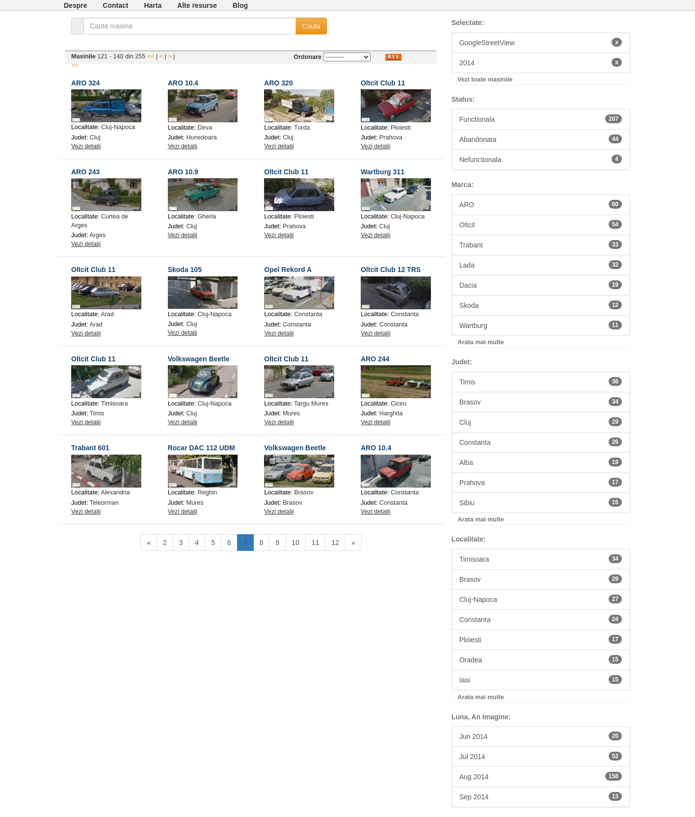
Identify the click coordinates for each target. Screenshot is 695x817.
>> (75, 65)
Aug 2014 (540, 776)
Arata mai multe (480, 342)
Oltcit (540, 224)
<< (151, 56)
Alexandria (115, 492)
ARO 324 (85, 83)
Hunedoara (201, 137)
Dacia (540, 284)
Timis (97, 413)
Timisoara (114, 403)
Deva (205, 127)
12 (335, 542)
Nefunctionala (540, 159)
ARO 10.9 (183, 172)
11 (316, 542)
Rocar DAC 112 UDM (201, 448)
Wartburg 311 (382, 172)
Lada (540, 264)
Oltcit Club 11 (383, 83)
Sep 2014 (540, 796)
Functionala (540, 118)
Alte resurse (197, 5)
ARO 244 (375, 359)
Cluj (95, 137)
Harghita (391, 413)
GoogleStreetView (540, 42)
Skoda (540, 304)
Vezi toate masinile (484, 79)
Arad (107, 314)
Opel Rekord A (288, 269)
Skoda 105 (185, 269)
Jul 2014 (540, 756)
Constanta (308, 314)
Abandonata (540, 139)
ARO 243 (85, 172)
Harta (152, 5)
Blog (240, 5)
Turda (302, 127)
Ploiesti (401, 127)
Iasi (540, 679)
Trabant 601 (90, 448)
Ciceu (398, 403)
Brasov (303, 492)
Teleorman (104, 502)
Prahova (390, 137)
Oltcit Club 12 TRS (391, 269)
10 (295, 542)
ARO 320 (278, 83)
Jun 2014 (540, 736)
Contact (115, 5)
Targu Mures (311, 403)
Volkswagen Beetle (199, 359)
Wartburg (540, 325)
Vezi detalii (86, 146)
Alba (540, 462)
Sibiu (540, 502)
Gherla (207, 216)
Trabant (540, 244)
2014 (540, 62)
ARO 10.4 (183, 83)
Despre (75, 5)
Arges (97, 235)
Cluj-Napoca (118, 127)
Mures (291, 413)
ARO (540, 204)
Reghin (207, 492)
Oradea (540, 659)
